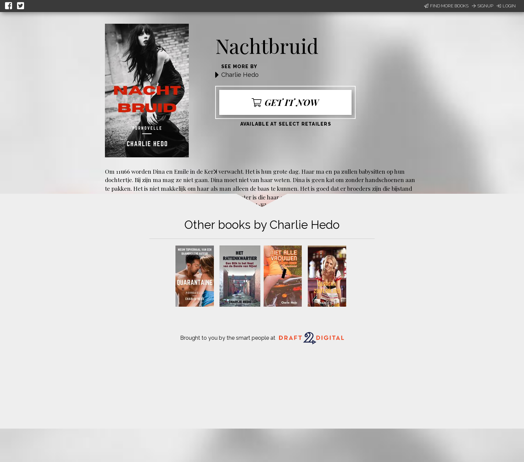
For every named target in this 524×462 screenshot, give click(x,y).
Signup (482, 5)
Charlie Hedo (240, 74)
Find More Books (446, 5)
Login (506, 5)
